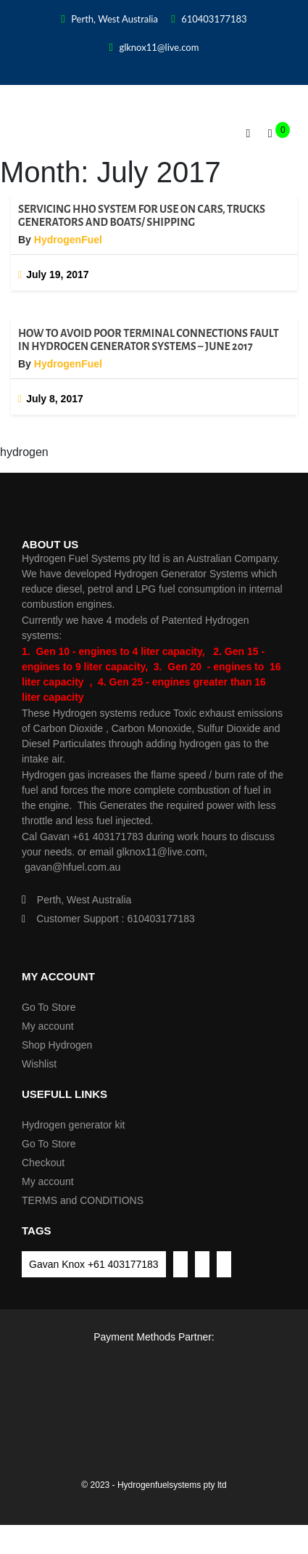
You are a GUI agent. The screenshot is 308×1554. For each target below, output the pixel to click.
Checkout (43, 1162)
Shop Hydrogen (57, 1045)
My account (48, 1026)
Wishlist (39, 1064)
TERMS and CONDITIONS (82, 1200)
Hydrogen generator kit (73, 1125)
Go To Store (48, 1007)
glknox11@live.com (154, 47)
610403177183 (208, 19)
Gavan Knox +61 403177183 (94, 1264)
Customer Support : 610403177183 (108, 918)
